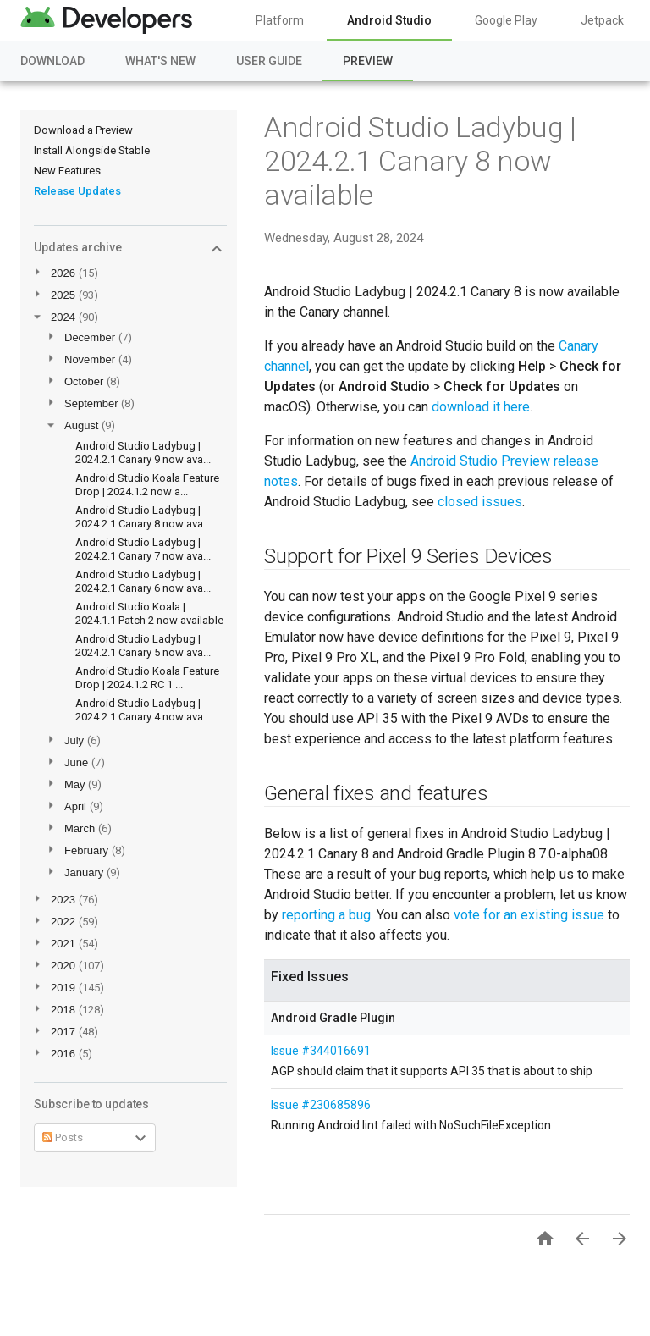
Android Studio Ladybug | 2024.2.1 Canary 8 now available (420, 161)
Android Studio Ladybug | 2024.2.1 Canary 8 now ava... (143, 517)
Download (52, 61)
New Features (67, 170)
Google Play (506, 20)
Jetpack (602, 20)
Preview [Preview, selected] (368, 61)
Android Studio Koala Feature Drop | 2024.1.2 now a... (147, 485)
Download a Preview (83, 130)
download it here (481, 407)
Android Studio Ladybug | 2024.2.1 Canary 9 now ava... (143, 452)
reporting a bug (326, 915)
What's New (160, 61)
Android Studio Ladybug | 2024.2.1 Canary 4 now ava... (143, 710)
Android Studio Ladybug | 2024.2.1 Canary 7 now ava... (143, 549)
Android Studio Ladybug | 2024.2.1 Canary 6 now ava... (143, 581)
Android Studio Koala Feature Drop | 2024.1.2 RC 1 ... (147, 678)
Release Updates (77, 191)
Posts (62, 1137)
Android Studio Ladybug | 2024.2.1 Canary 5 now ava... (143, 645)
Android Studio (389, 20)
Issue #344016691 (321, 1050)
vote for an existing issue (529, 915)
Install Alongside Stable (92, 150)
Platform (280, 20)
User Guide (269, 61)
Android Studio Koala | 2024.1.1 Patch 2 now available (149, 613)
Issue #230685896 (321, 1105)
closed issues (480, 502)
